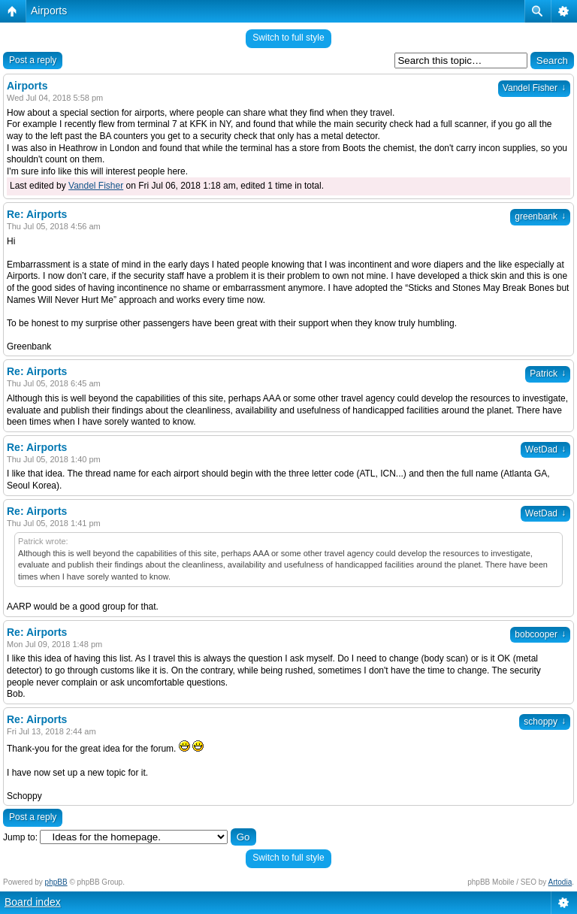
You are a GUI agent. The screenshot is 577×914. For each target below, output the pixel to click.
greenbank (540, 216)
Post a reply (32, 60)
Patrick (548, 373)
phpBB (56, 882)
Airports (49, 11)
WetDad (545, 449)
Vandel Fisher (534, 88)
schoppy (545, 721)
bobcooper (540, 634)
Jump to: (20, 837)
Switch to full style (288, 37)
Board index (33, 902)
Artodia (560, 882)
